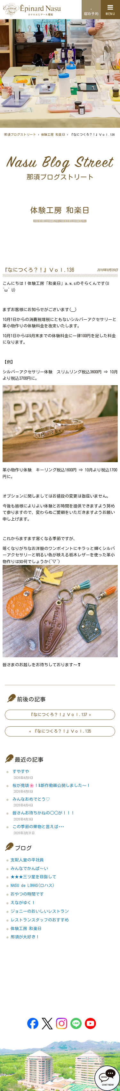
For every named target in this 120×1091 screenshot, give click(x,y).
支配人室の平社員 (27, 860)
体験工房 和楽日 (53, 134)
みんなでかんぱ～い (29, 868)
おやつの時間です (27, 894)
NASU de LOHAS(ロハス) (32, 885)
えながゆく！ (23, 903)
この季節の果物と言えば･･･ (38, 827)
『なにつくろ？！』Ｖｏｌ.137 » (60, 715)
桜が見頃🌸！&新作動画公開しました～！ (51, 785)
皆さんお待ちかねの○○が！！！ (43, 813)
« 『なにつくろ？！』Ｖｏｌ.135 (60, 731)
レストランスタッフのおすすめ (40, 920)
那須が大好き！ (25, 937)
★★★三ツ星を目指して (33, 877)
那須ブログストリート (20, 134)
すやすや (20, 771)
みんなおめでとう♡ (31, 799)
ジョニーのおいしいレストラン (40, 911)
